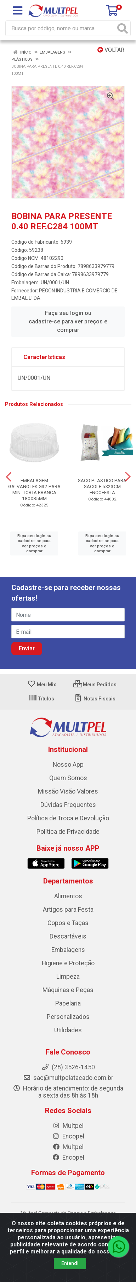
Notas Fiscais (94, 698)
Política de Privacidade (68, 831)
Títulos (41, 698)
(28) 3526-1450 (68, 1067)
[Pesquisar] (122, 28)
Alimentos (68, 896)
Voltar (110, 50)
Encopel (68, 1136)
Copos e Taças (68, 922)
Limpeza (68, 976)
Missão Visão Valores (68, 791)
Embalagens (68, 949)
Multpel (68, 1125)
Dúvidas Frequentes (68, 804)
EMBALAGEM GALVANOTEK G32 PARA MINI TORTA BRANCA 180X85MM (34, 489)
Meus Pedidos (95, 684)
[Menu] (17, 10)
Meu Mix (41, 684)
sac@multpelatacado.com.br (68, 1077)
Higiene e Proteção (68, 963)
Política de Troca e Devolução (68, 818)
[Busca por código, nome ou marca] (60, 28)
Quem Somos (68, 778)
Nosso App (68, 764)
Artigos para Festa (68, 909)
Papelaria (68, 1003)
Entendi (70, 1263)
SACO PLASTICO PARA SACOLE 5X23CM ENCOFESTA (102, 486)
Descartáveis (68, 936)
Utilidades (68, 1030)
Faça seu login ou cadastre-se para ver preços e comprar (68, 321)
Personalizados (68, 1016)
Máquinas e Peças (68, 990)
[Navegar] (8, 476)
